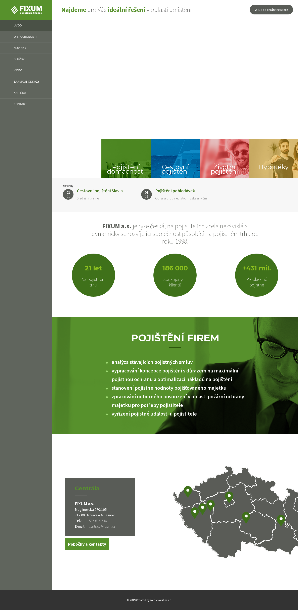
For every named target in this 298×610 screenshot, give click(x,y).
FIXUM (26, 10)
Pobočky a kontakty (87, 544)
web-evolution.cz (160, 600)
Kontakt (20, 104)
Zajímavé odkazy (27, 81)
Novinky (20, 48)
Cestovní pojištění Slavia (100, 190)
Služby (19, 59)
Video (18, 70)
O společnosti (25, 36)
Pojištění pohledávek (175, 190)
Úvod (18, 25)
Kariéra (20, 92)
